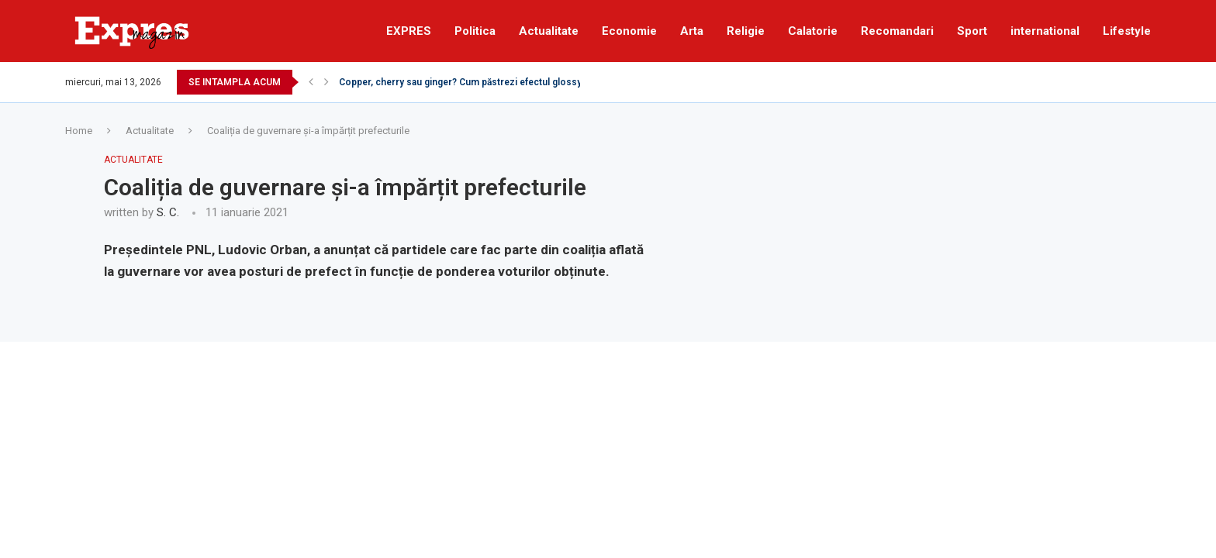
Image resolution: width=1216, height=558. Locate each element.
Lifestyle (1127, 31)
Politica (475, 31)
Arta (691, 31)
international (1045, 31)
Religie (746, 31)
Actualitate (549, 31)
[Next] (326, 82)
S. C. (168, 212)
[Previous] (311, 82)
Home (78, 130)
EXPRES (408, 31)
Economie (629, 31)
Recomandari (897, 31)
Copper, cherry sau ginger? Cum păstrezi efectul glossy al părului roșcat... (499, 82)
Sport (972, 31)
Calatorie (813, 31)
